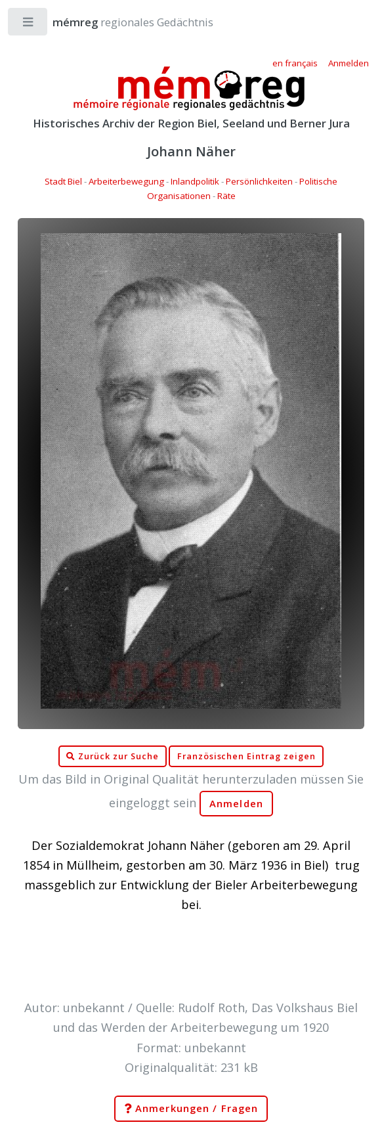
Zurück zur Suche (112, 756)
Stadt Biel (63, 181)
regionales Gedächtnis (119, 22)
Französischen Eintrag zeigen (246, 756)
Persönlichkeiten (259, 181)
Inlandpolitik (195, 181)
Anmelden (236, 804)
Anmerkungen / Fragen (191, 1108)
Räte (226, 196)
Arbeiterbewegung (126, 181)
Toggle (28, 24)
